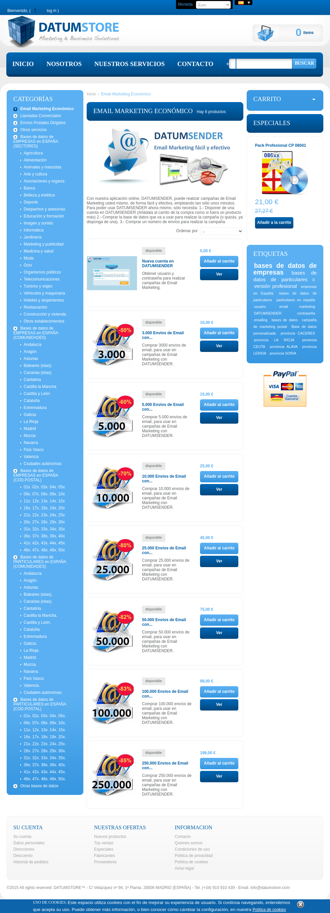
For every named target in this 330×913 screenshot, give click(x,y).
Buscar (304, 63)
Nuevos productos (110, 836)
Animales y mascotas (42, 167)
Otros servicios (33, 129)
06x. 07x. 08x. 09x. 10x (44, 494)
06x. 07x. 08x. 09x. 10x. (45, 723)
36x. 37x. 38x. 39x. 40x (44, 536)
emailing (260, 320)
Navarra (31, 442)
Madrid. (30, 657)
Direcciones (23, 849)
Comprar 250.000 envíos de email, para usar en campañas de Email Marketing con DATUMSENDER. (167, 785)
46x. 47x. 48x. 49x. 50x (44, 550)
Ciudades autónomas (42, 463)
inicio (23, 63)
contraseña (306, 313)
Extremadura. (36, 636)
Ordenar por (187, 231)
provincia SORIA (283, 353)
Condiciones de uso (192, 849)
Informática (33, 230)
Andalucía (32, 344)
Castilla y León (37, 393)
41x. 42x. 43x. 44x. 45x (44, 543)
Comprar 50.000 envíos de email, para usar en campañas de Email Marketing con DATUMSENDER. (165, 641)
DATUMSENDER (268, 313)
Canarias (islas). (38, 601)
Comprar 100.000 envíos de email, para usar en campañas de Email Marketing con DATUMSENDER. (167, 713)
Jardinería (32, 237)
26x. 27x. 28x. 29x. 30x (44, 522)
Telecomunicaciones (42, 279)
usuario (260, 307)
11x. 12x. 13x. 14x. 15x (44, 501)
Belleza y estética (39, 195)
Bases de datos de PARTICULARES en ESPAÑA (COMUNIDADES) (39, 562)
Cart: (274, 33)
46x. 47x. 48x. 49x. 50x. (45, 779)
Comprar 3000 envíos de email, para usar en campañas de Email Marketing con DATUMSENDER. (164, 354)
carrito (267, 98)
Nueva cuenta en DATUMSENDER (158, 263)
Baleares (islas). (38, 594)
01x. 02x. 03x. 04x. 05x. (45, 716)
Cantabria (32, 379)
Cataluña (32, 400)
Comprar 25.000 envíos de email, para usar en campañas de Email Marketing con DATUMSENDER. (165, 569)
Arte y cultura (35, 174)
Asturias (31, 358)
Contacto (183, 836)
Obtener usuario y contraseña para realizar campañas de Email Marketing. (163, 280)
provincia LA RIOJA (274, 340)
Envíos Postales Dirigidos (43, 122)
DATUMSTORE (67, 887)
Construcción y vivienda (45, 314)
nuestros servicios (129, 63)
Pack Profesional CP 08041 (280, 145)
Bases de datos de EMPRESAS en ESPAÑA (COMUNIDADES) (35, 333)
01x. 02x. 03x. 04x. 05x (44, 487)
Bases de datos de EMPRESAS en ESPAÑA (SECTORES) (35, 141)
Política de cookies (191, 862)
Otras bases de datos (39, 786)
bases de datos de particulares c (285, 276)
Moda (29, 258)
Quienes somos (188, 843)
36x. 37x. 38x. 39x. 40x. (45, 765)
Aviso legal (184, 868)
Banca (29, 188)
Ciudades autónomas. (43, 692)
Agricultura (33, 153)
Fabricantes (104, 855)
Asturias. (31, 587)
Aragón (30, 351)
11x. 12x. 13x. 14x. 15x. (45, 730)
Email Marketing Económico (47, 108)
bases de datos (285, 320)
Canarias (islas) (37, 372)
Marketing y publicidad (43, 244)
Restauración (35, 307)
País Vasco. (34, 678)
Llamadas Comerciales (40, 115)
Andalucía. (33, 573)
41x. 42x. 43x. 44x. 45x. (45, 772)
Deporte (31, 202)
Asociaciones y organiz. (45, 181)
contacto (195, 63)
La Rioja (31, 421)
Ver (219, 274)
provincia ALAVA (284, 347)
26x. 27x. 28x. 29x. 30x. (45, 751)
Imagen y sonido (38, 223)
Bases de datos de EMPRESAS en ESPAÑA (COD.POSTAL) (35, 475)
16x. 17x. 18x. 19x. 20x (44, 508)
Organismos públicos (42, 272)
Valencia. (32, 685)
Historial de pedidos (30, 862)
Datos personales (28, 843)
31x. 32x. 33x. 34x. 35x (44, 529)
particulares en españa (295, 300)
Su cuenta (22, 836)
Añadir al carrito (219, 261)
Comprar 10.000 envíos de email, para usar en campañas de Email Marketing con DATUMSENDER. (165, 498)
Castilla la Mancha (40, 386)
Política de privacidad (194, 855)
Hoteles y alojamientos (44, 300)
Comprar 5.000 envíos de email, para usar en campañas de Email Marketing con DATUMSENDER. (164, 426)
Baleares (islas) (37, 365)
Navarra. (31, 671)
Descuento (22, 855)
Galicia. (30, 643)
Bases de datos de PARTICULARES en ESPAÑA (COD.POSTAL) (39, 704)
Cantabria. (33, 608)
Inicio (91, 94)
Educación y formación (44, 216)
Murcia (30, 435)
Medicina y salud (38, 251)
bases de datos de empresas (285, 269)
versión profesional (275, 286)
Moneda (185, 4)
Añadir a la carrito (274, 222)
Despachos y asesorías (44, 209)
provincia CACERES (298, 333)
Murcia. (30, 664)
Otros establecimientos (44, 321)
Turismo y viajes (38, 286)
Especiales (271, 122)
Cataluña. (32, 629)
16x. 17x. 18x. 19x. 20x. (45, 737)
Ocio (28, 265)
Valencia (31, 456)
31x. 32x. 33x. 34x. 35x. (45, 758)
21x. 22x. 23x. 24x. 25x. (45, 744)
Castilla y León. (37, 622)
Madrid (30, 428)
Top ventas (103, 843)
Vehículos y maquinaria (44, 293)
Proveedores (105, 862)
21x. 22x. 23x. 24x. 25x (44, 515)
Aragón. (31, 580)
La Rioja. (31, 650)
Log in (51, 10)
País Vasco (34, 449)
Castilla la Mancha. (40, 615)
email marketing (297, 307)
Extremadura (35, 407)
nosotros (64, 63)
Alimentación (35, 160)
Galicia (30, 414)
